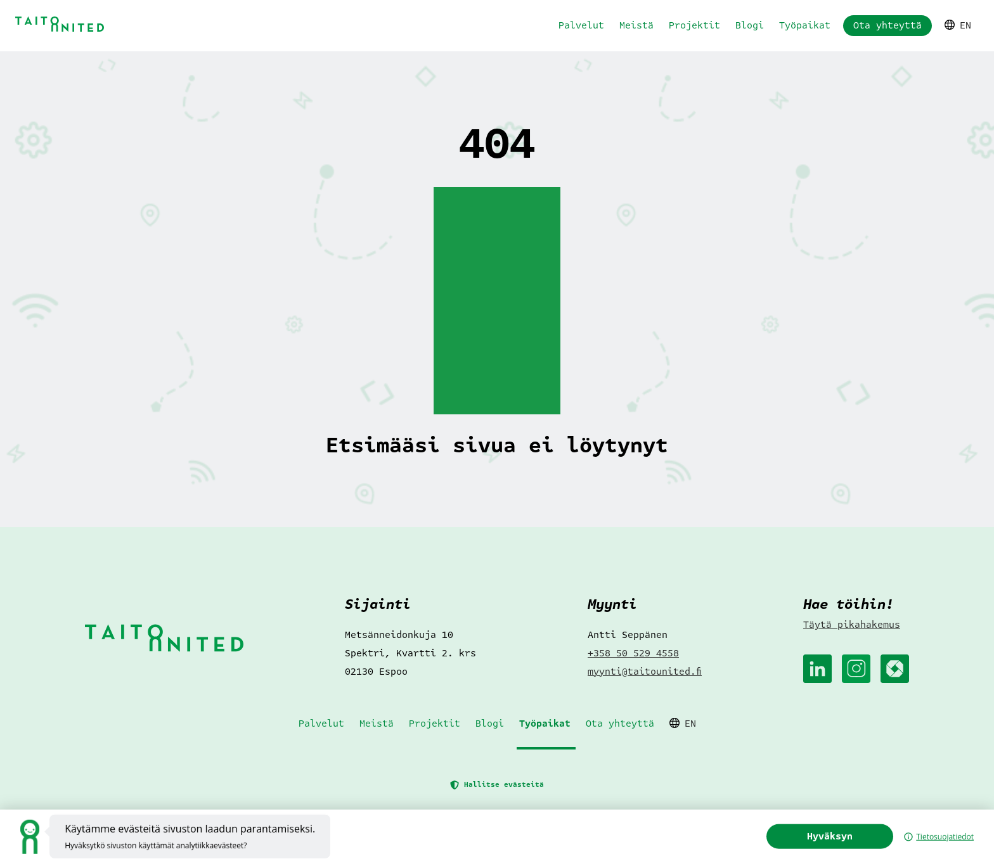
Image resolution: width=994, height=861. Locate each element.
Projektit (694, 25)
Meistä (636, 25)
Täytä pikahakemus (851, 625)
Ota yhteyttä (887, 25)
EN (958, 25)
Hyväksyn (850, 848)
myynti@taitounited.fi (645, 672)
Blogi (749, 25)
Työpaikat (804, 25)
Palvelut (581, 25)
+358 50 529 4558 (633, 653)
